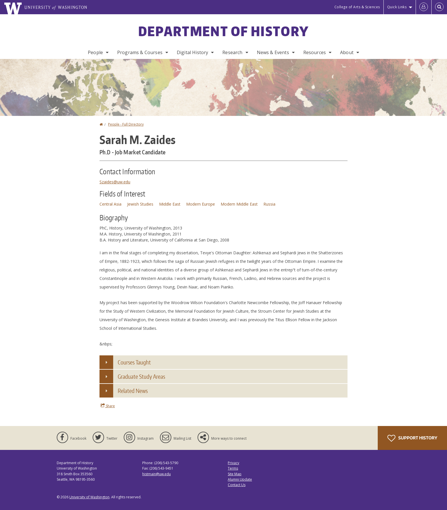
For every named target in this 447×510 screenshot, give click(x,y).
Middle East (169, 204)
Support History (412, 438)
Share (108, 405)
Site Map (234, 474)
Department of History (223, 31)
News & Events (273, 52)
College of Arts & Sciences (357, 7)
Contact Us (236, 484)
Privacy (233, 462)
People (95, 52)
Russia (269, 204)
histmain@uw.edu (156, 474)
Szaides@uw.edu (114, 182)
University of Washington (89, 497)
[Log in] (423, 7)
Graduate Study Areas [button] (141, 376)
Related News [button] (133, 390)
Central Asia (110, 204)
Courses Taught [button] (134, 362)
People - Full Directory (126, 124)
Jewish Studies (140, 204)
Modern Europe (200, 204)
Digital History (192, 52)
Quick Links (397, 7)
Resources (314, 52)
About (346, 52)
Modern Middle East (239, 204)
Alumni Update (240, 479)
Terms (233, 468)
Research (232, 52)
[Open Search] (439, 7)
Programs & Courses (139, 52)
